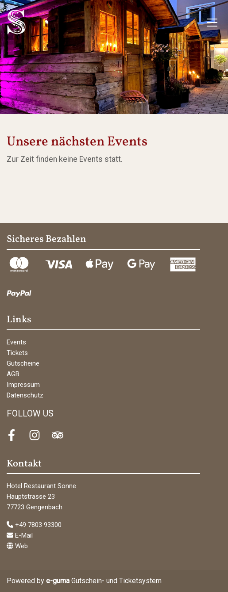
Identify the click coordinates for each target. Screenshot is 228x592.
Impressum (23, 385)
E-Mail (20, 535)
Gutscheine (23, 363)
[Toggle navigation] (212, 22)
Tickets (17, 353)
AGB (13, 374)
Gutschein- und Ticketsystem (104, 581)
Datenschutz (25, 395)
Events (16, 342)
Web (17, 546)
